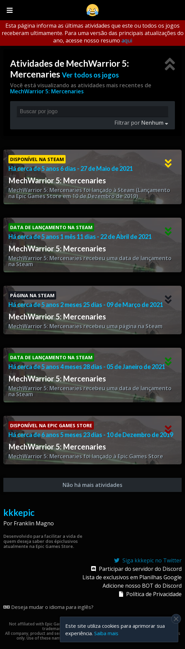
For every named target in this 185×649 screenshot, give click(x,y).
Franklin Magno (34, 523)
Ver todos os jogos (90, 75)
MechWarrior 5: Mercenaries (47, 91)
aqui (126, 40)
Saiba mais (106, 633)
